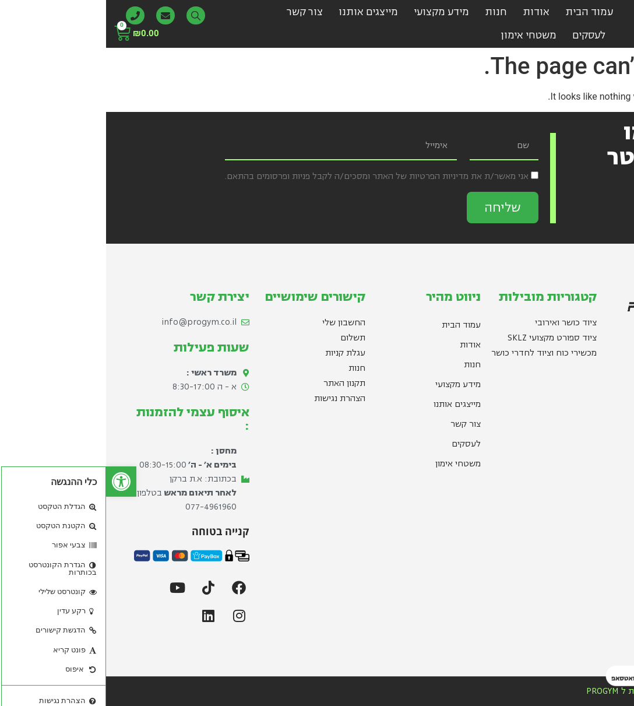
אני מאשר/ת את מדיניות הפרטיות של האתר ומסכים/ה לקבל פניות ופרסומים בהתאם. (270, 176)
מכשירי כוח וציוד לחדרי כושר (438, 353)
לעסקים (482, 35)
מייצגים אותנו (262, 12)
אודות (430, 12)
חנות (390, 12)
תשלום (246, 338)
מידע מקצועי (335, 12)
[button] (15, 481)
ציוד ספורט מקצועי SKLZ (446, 338)
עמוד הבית (483, 12)
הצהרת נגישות (233, 398)
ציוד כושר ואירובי (460, 323)
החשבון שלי (237, 323)
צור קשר (199, 12)
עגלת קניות (239, 353)
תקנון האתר (238, 383)
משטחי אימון (422, 35)
